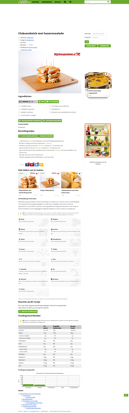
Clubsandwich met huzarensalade (30, 394)
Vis (53, 269)
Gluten (22, 229)
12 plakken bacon (26, 106)
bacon (28, 141)
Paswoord (88, 37)
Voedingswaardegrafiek (33, 408)
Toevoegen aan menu (52, 121)
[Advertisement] (64, 17)
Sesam (22, 249)
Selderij (54, 219)
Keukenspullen (30, 397)
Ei (20, 259)
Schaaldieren (56, 239)
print (42, 102)
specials (58, 2)
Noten (22, 289)
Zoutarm (54, 279)
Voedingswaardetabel (29, 406)
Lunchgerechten (34, 411)
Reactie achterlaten (28, 311)
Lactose (54, 229)
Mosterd (22, 279)
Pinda (21, 219)
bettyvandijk (33, 47)
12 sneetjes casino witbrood (60, 106)
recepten (35, 2)
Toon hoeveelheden (27, 136)
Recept (26, 411)
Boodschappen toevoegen (30, 121)
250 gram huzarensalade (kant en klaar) (63, 112)
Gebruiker (88, 34)
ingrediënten (47, 2)
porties (23, 42)
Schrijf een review (26, 50)
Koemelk (22, 269)
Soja (53, 259)
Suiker (22, 239)
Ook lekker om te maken (30, 401)
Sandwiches (30, 40)
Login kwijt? (91, 46)
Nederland (30, 37)
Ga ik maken (52, 102)
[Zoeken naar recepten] (97, 2)
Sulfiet (54, 249)
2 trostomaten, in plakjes (28, 115)
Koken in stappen (45, 136)
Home (20, 411)
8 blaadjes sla (55, 109)
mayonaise (45, 143)
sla (39, 145)
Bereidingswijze (27, 399)
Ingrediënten (27, 395)
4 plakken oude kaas (27, 112)
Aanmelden (104, 46)
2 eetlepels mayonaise (27, 109)
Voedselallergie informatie (34, 403)
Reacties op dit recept (29, 404)
